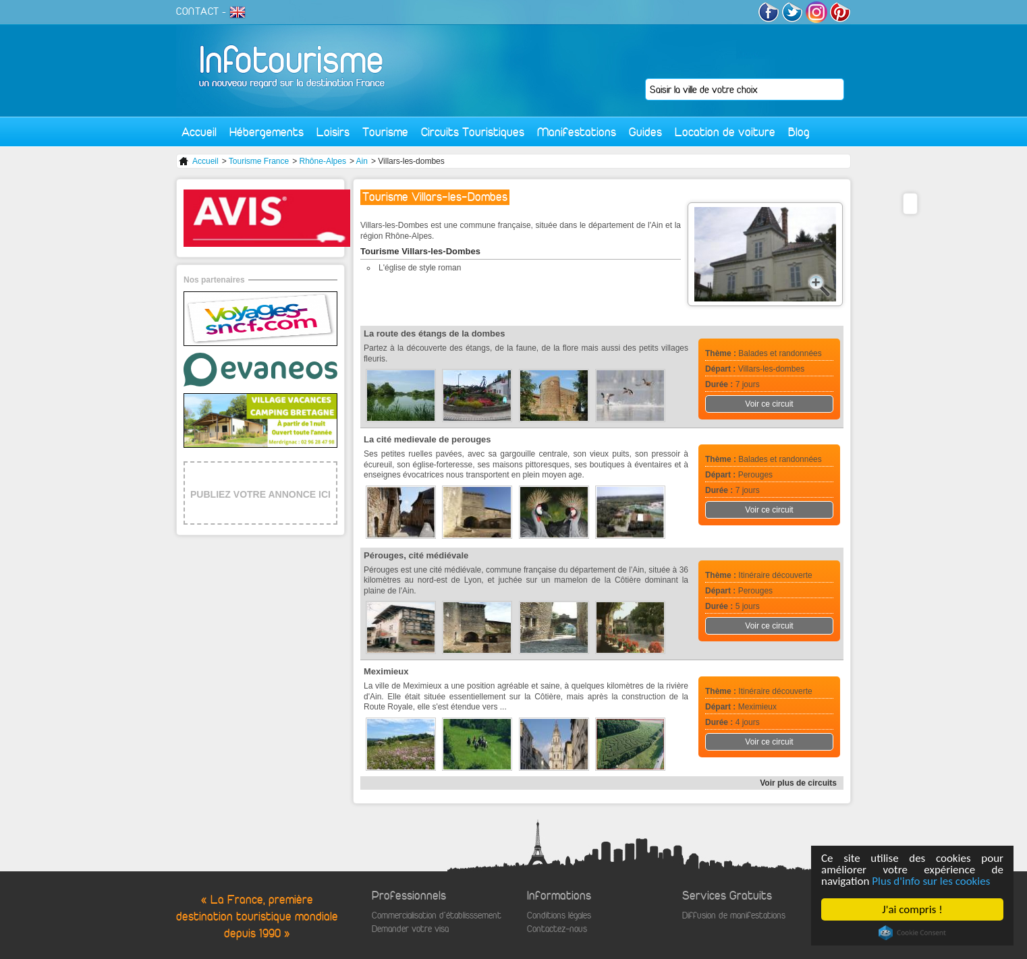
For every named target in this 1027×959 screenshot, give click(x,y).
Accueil (199, 132)
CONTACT (197, 11)
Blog (799, 132)
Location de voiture (725, 132)
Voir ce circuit (769, 404)
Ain (362, 161)
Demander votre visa (410, 929)
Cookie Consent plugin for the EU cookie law (912, 932)
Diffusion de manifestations (733, 915)
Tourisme (385, 132)
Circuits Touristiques (472, 132)
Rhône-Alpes (323, 161)
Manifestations (576, 132)
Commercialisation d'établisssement (436, 915)
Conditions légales (559, 915)
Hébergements (266, 132)
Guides (645, 132)
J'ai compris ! (912, 909)
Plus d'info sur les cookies (931, 881)
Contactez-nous (557, 929)
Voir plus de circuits (798, 783)
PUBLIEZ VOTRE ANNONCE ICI (260, 494)
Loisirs (333, 132)
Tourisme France (259, 161)
